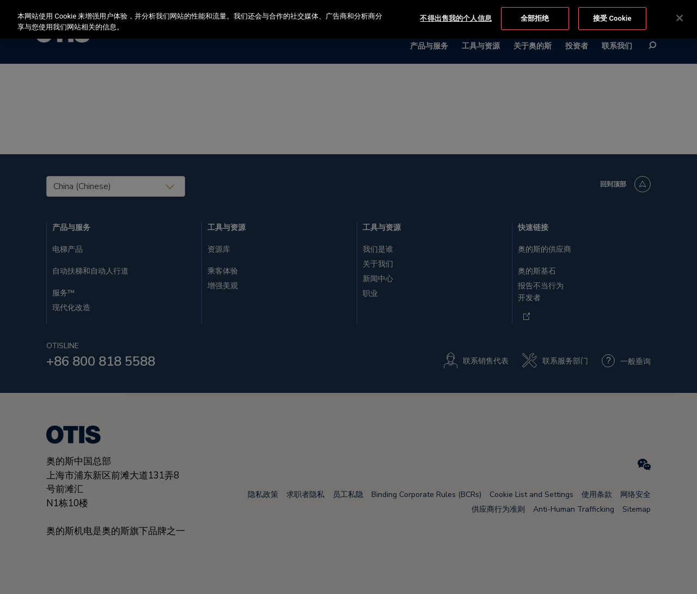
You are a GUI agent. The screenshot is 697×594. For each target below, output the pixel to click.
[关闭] (680, 17)
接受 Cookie (612, 17)
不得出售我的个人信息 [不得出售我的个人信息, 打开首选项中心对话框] (455, 17)
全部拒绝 (535, 17)
